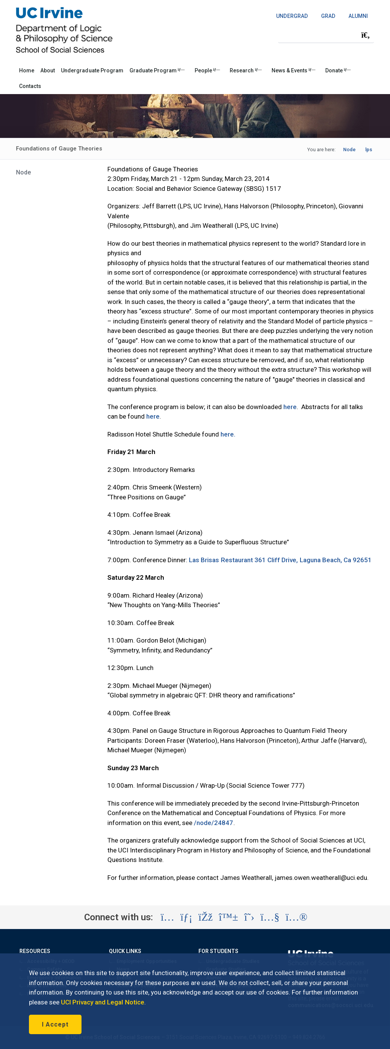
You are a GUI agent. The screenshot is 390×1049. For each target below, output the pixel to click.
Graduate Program (157, 70)
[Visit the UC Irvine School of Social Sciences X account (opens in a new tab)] (249, 917)
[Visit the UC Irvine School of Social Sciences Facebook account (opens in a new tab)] (205, 917)
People (207, 70)
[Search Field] (326, 35)
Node (349, 149)
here (289, 407)
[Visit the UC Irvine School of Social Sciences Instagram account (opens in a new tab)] (167, 917)
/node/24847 (213, 823)
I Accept (55, 1024)
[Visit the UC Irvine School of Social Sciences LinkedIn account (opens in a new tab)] (186, 917)
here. (228, 434)
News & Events (293, 70)
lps (368, 149)
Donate (338, 70)
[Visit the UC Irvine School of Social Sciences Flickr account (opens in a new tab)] (296, 917)
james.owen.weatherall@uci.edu (321, 877)
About (47, 70)
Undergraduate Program (92, 70)
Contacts (30, 86)
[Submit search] (365, 35)
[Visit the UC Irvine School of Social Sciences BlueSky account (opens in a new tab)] (228, 917)
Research (246, 70)
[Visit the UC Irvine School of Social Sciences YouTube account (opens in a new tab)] (270, 917)
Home (26, 70)
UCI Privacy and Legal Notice (102, 1002)
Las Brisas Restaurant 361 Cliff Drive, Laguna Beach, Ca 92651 (279, 560)
